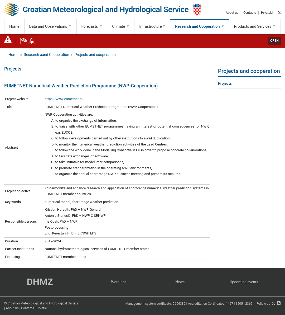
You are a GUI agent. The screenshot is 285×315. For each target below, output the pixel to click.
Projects (225, 83)
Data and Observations (50, 26)
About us (232, 13)
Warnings (119, 282)
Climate (120, 26)
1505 (239, 303)
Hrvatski (267, 13)
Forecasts (92, 26)
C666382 (178, 303)
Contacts (249, 13)
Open (274, 41)
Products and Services (255, 26)
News (180, 282)
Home (14, 26)
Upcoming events (244, 282)
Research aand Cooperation (46, 55)
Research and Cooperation (199, 26)
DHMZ (40, 282)
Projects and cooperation (95, 55)
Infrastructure (152, 26)
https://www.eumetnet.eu (64, 99)
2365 (249, 303)
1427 (229, 303)
